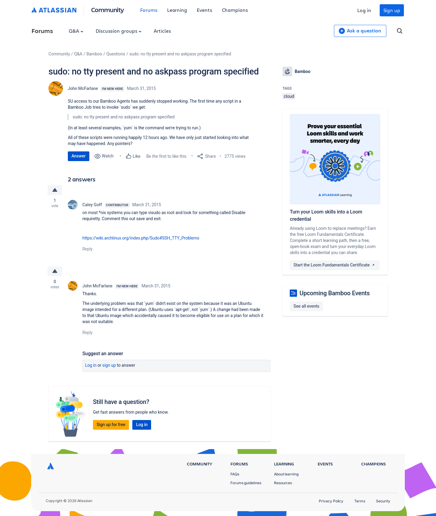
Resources (283, 483)
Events (204, 10)
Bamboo (94, 53)
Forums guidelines (245, 483)
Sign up (391, 10)
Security (383, 501)
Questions (115, 53)
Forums (148, 10)
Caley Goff (92, 204)
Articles (162, 31)
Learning (177, 10)
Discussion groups (119, 31)
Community (107, 9)
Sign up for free (111, 424)
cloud (289, 96)
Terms (359, 501)
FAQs (234, 474)
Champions (235, 10)
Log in (364, 10)
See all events (306, 306)
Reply (87, 248)
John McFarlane (83, 88)
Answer (78, 156)
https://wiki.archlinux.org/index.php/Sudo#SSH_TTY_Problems (140, 238)
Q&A (76, 31)
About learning (286, 474)
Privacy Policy (331, 501)
